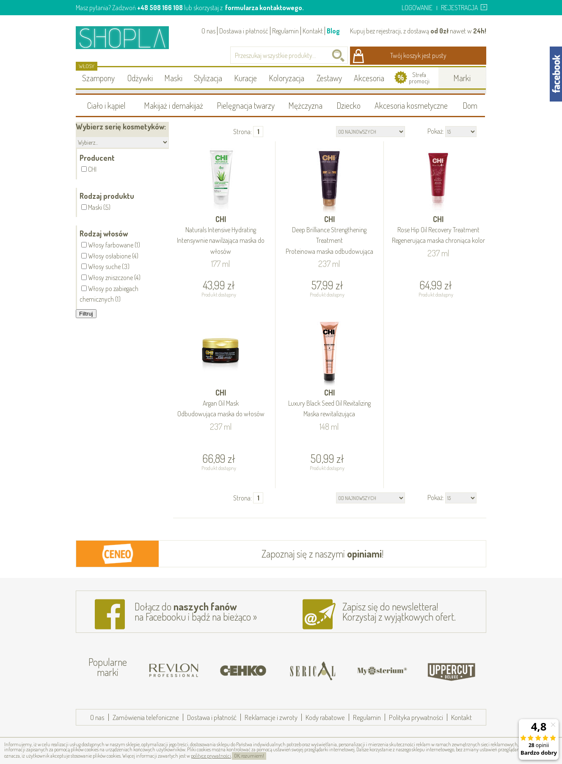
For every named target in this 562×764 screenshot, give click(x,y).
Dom (470, 105)
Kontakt (313, 31)
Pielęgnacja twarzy (246, 105)
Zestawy (329, 77)
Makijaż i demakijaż (173, 105)
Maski (173, 77)
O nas (208, 31)
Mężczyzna (305, 105)
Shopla (128, 37)
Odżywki (140, 77)
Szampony (98, 77)
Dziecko (348, 105)
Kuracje (245, 77)
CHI (221, 235)
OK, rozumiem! (249, 756)
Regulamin (285, 31)
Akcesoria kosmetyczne (411, 105)
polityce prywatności (211, 756)
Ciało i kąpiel (106, 105)
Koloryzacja (286, 77)
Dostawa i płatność (243, 31)
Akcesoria (369, 77)
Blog (333, 31)
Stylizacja (208, 77)
